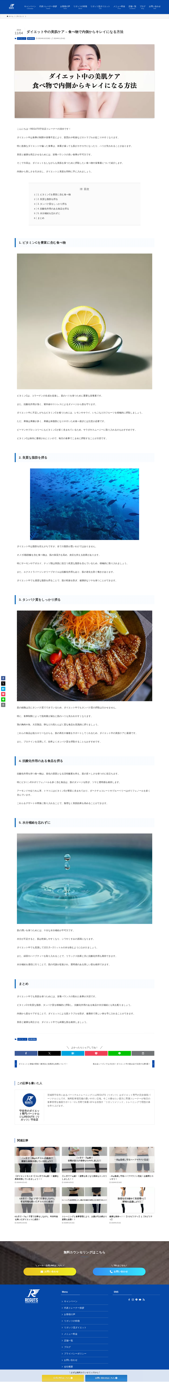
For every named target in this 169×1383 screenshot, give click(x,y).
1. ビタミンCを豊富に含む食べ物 (54, 194)
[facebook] (129, 1299)
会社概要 (68, 1368)
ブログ (67, 1348)
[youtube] (140, 1299)
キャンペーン (71, 1301)
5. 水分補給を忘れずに (49, 213)
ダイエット (22, 38)
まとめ (41, 218)
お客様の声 (69, 1315)
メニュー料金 (71, 1334)
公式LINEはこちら (63, 1378)
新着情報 (31, 38)
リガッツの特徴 (72, 1321)
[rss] (143, 1299)
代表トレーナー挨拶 (74, 1308)
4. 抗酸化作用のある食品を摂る (53, 208)
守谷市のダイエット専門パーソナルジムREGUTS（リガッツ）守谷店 (29, 1115)
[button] (26, 1053)
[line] (136, 1299)
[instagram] (132, 1299)
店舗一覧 (68, 1341)
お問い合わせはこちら (106, 1378)
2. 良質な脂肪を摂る (48, 199)
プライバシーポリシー (75, 1354)
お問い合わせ (71, 1361)
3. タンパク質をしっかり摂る (52, 204)
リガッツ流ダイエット (75, 1328)
